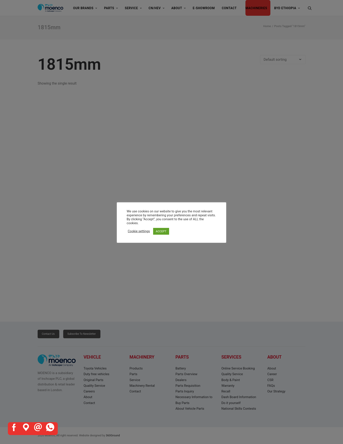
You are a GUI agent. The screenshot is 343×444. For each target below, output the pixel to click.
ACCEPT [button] (161, 231)
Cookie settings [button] (139, 231)
